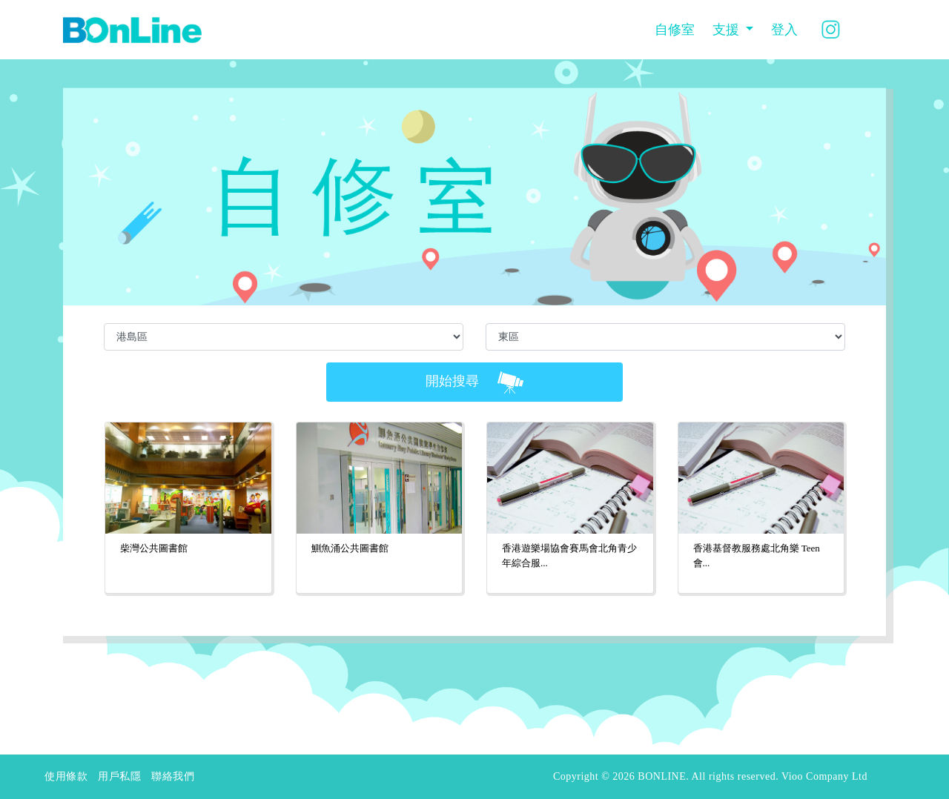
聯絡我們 (172, 776)
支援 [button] (727, 29)
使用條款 (65, 776)
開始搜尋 (474, 382)
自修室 (675, 29)
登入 (784, 29)
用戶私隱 (119, 776)
